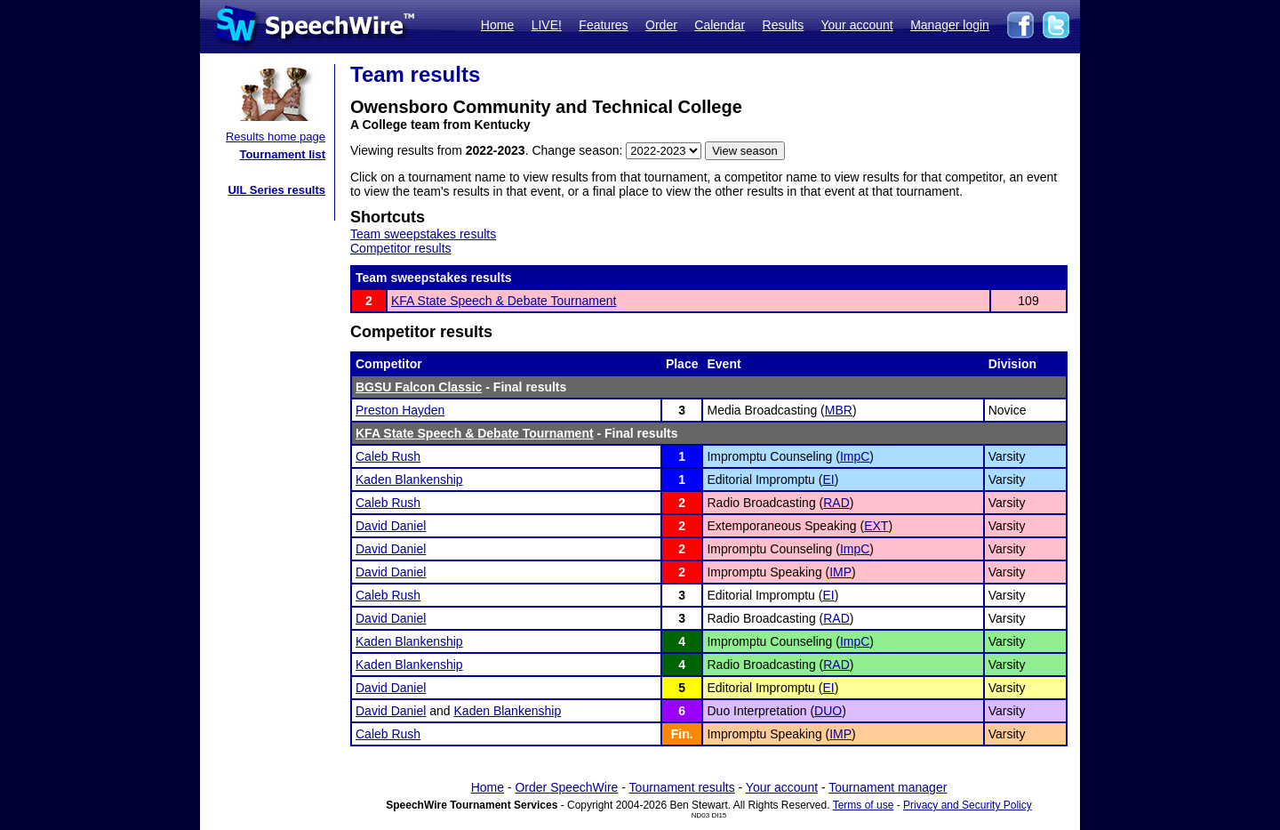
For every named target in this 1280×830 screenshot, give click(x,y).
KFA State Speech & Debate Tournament (503, 301)
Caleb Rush (388, 456)
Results (783, 25)
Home (497, 25)
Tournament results (682, 787)
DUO (828, 711)
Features (603, 25)
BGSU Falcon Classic (419, 387)
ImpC (854, 456)
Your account (856, 25)
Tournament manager (887, 787)
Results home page (275, 136)
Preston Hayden (400, 410)
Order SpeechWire (566, 787)
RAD (836, 503)
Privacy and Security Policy (967, 805)
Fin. (682, 734)
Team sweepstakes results (423, 234)
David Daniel (391, 526)
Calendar (719, 25)
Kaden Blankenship (409, 479)
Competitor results (401, 248)
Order (661, 25)
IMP (840, 572)
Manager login (949, 25)
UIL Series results (276, 190)
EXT (876, 526)
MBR (838, 410)
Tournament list (282, 154)
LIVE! (547, 25)
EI (828, 479)
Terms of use (863, 805)
